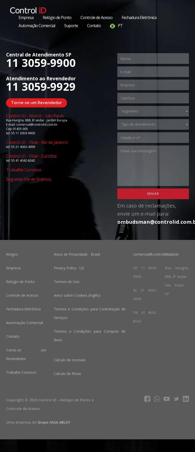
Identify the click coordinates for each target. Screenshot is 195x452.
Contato (94, 25)
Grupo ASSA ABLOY (54, 422)
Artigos (12, 254)
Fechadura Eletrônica (139, 17)
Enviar (153, 194)
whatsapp (157, 399)
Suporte (71, 25)
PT (116, 26)
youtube (167, 399)
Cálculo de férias (67, 373)
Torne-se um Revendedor (36, 102)
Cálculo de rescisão (70, 359)
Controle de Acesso (96, 17)
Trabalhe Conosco (23, 170)
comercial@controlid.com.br (156, 254)
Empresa (26, 17)
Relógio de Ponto (57, 17)
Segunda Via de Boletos (28, 179)
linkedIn (186, 399)
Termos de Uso (66, 281)
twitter (176, 399)
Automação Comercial (37, 25)
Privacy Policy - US (69, 268)
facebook (147, 399)
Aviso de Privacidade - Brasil (77, 254)
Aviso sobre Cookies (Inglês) (77, 295)
